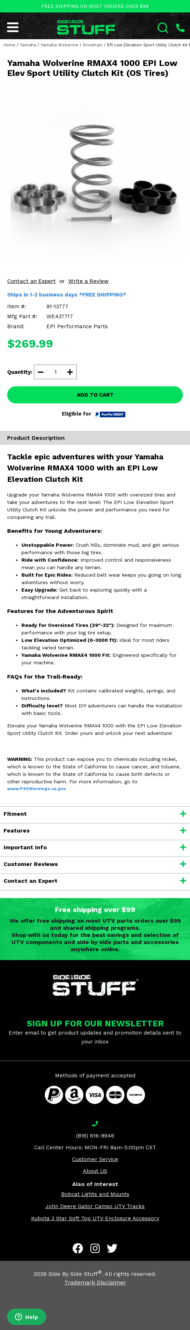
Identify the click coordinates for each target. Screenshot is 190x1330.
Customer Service (95, 1159)
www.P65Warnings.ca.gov (36, 788)
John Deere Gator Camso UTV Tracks (95, 1206)
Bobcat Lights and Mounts (95, 1194)
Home (9, 45)
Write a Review (88, 281)
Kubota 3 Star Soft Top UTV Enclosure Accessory (95, 1218)
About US (95, 1171)
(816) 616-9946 (95, 1136)
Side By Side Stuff (75, 1273)
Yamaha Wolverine (59, 45)
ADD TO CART (95, 395)
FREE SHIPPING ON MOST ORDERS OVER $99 (95, 6)
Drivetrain (92, 45)
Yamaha (28, 45)
